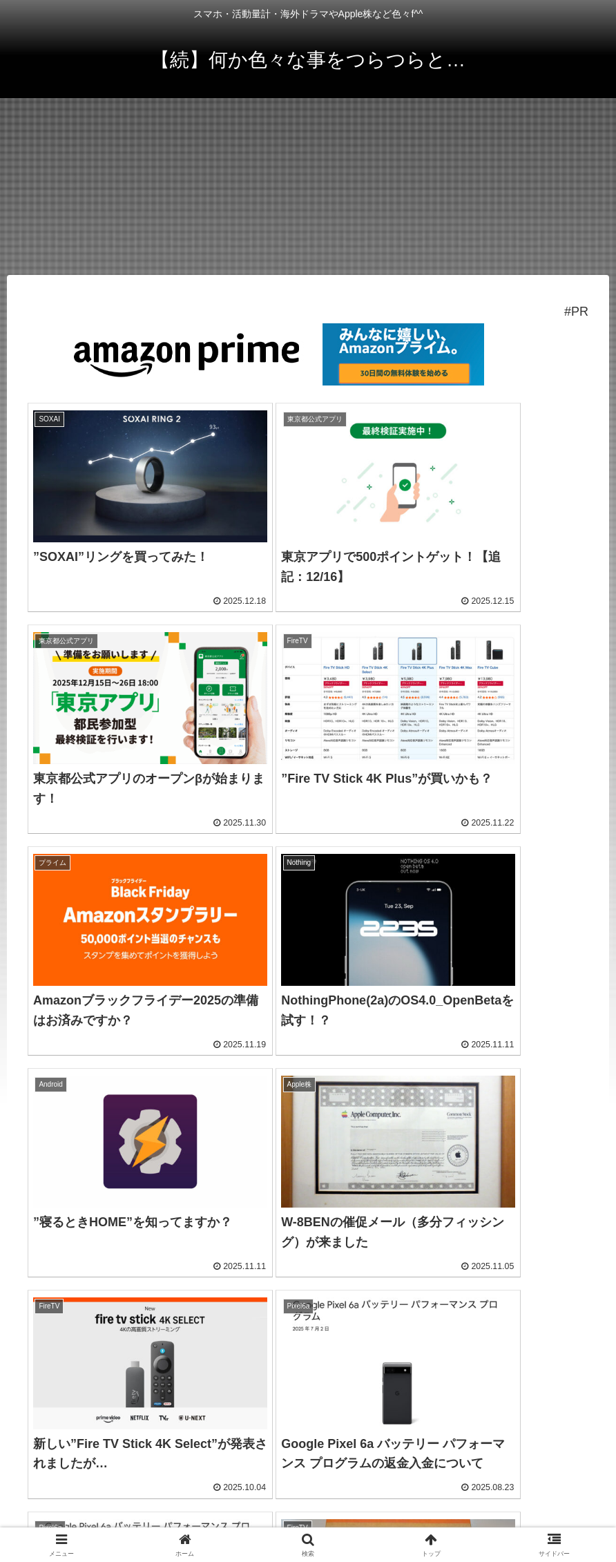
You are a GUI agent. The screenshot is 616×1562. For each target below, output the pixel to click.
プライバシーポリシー (308, 1483)
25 (345, 1376)
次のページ (308, 1322)
